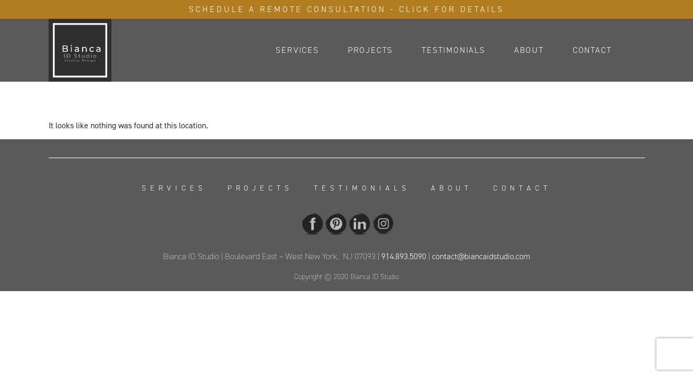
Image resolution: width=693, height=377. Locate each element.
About (529, 50)
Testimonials (453, 50)
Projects (370, 50)
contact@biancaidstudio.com (481, 256)
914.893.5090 (403, 256)
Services (297, 50)
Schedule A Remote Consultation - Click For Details (346, 9)
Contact (592, 50)
